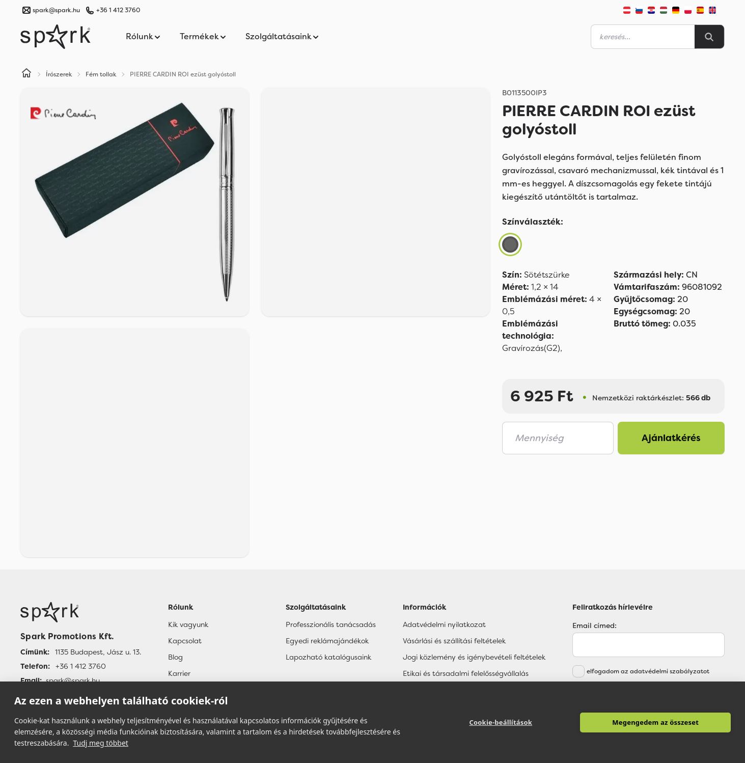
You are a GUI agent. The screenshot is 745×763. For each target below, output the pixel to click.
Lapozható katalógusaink (328, 657)
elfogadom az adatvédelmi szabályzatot (648, 671)
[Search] (709, 36)
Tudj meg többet (100, 743)
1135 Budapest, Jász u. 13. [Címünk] (98, 652)
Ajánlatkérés (671, 438)
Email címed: (594, 625)
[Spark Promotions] (55, 36)
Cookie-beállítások (500, 722)
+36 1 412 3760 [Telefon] (81, 666)
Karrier (179, 673)
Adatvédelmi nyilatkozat (444, 624)
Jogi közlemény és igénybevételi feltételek (474, 657)
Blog (175, 657)
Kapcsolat (185, 640)
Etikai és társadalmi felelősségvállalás (466, 673)
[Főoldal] (80, 612)
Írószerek (59, 74)
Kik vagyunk (188, 624)
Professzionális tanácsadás (331, 624)
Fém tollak (101, 74)
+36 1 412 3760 (118, 10)
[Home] (26, 74)
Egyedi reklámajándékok (327, 640)
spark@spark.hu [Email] (73, 680)
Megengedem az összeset (655, 722)
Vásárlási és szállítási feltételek (454, 640)
